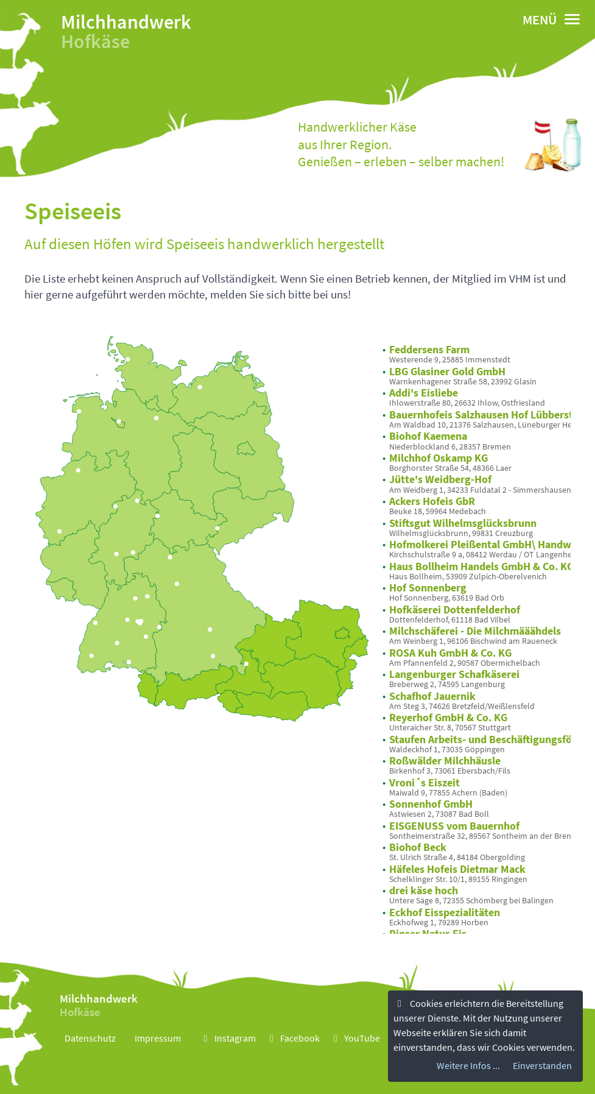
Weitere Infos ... (468, 1065)
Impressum (158, 1038)
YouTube (354, 1038)
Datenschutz (90, 1038)
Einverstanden (542, 1065)
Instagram (228, 1038)
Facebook (293, 1038)
